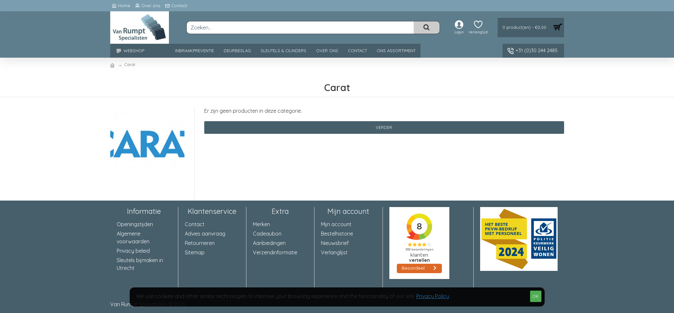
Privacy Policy (432, 296)
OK (535, 296)
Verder (384, 127)
